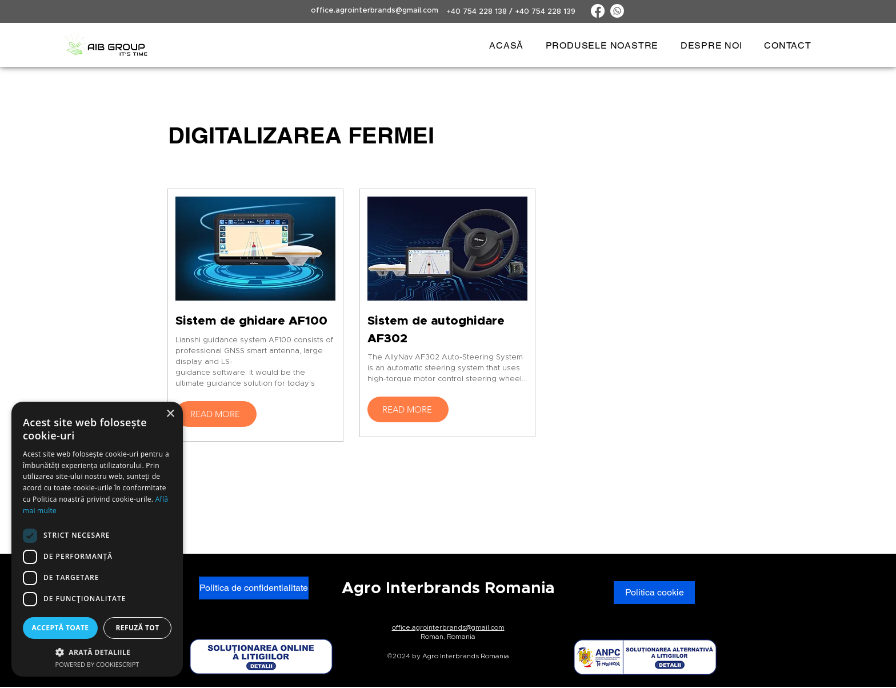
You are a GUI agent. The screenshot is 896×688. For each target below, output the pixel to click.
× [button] (170, 414)
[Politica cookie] (654, 592)
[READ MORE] (216, 414)
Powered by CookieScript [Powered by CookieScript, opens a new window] (97, 664)
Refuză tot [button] (137, 628)
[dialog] (97, 539)
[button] (602, 45)
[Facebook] (598, 11)
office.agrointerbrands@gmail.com (374, 10)
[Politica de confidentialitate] (254, 588)
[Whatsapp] (617, 11)
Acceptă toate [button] (60, 628)
